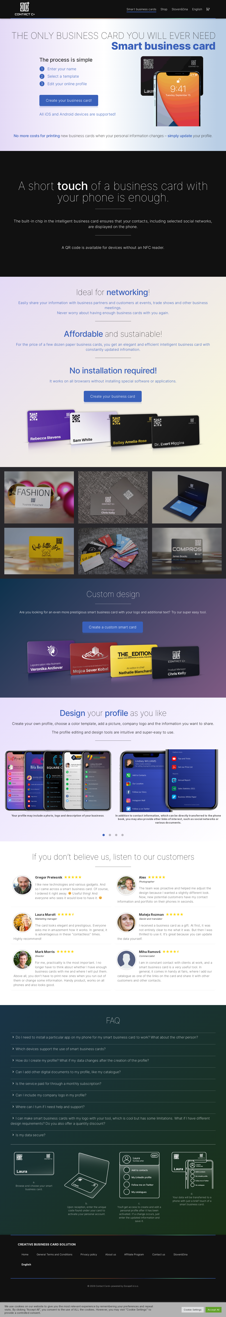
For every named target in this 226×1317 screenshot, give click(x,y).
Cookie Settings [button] (193, 1309)
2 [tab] (110, 835)
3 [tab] (116, 835)
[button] (208, 9)
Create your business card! (69, 100)
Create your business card (112, 396)
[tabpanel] (58, 784)
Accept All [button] (213, 1309)
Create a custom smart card (112, 627)
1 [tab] (104, 835)
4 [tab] (122, 835)
